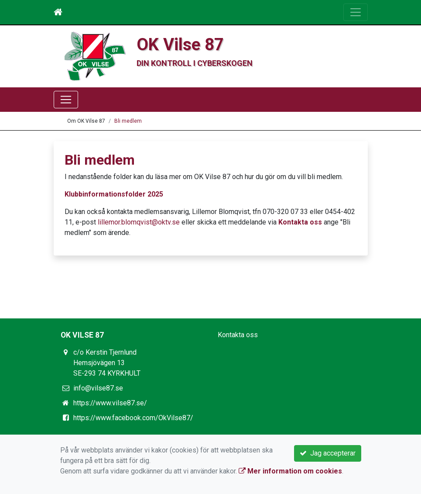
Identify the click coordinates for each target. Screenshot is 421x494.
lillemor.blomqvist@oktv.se (139, 222)
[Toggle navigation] (355, 12)
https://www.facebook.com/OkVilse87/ (133, 418)
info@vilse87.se (98, 388)
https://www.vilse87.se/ (110, 403)
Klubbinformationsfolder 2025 (114, 194)
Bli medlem (128, 121)
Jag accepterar (328, 453)
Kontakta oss (300, 222)
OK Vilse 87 (180, 44)
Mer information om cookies (290, 471)
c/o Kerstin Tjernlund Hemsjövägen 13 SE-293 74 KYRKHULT (106, 362)
